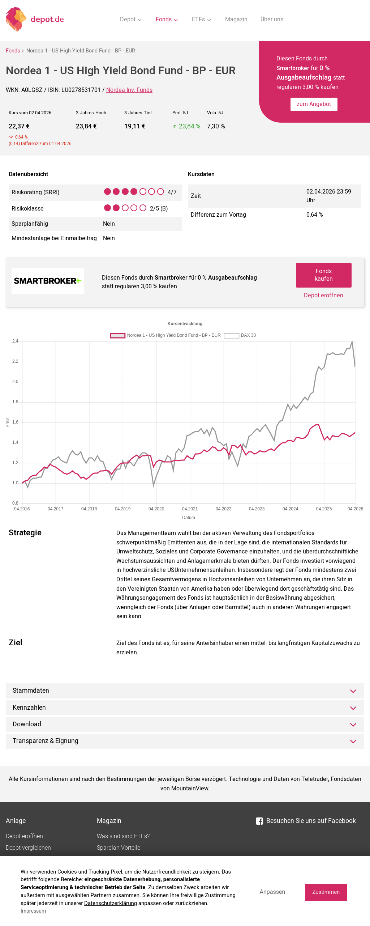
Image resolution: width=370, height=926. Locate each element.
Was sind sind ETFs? (123, 836)
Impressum (33, 911)
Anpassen (272, 891)
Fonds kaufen (324, 275)
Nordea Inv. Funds (129, 90)
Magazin (236, 19)
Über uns (272, 19)
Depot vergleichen (28, 848)
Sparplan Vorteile (118, 848)
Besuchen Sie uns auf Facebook (306, 820)
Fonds (13, 51)
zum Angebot (314, 104)
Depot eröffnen (323, 295)
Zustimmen (326, 892)
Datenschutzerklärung (110, 903)
